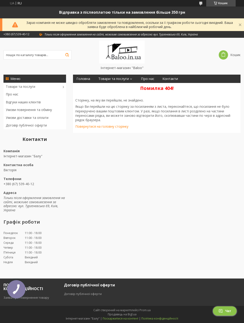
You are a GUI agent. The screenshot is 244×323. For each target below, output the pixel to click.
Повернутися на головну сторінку (101, 126)
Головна (83, 78)
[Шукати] (67, 55)
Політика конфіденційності (159, 318)
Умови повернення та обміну (29, 110)
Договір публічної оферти (26, 125)
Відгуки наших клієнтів (23, 102)
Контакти (170, 78)
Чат (225, 311)
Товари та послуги (20, 86)
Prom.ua (145, 310)
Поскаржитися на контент (120, 318)
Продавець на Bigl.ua (122, 314)
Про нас (12, 94)
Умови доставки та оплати (27, 117)
